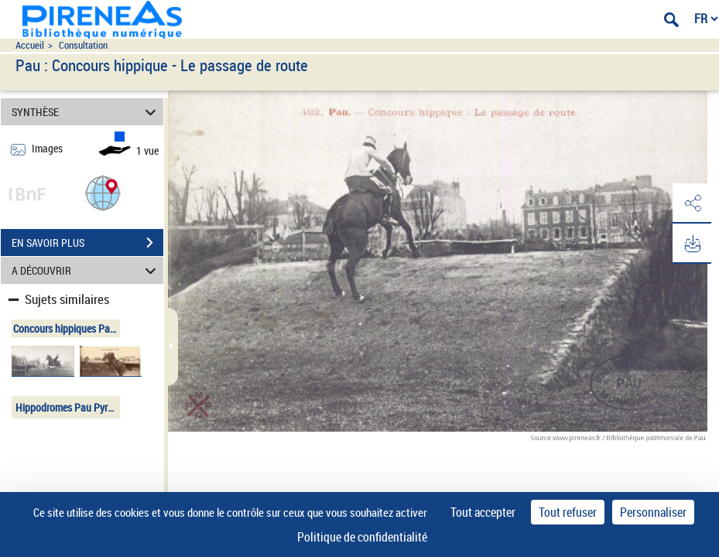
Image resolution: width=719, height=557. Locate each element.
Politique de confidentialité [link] (362, 536)
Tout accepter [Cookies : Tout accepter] (482, 512)
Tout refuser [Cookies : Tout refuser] (568, 512)
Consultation (83, 45)
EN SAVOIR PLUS (87, 243)
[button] (103, 192)
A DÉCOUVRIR (86, 270)
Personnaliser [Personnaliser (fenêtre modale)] (653, 512)
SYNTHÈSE (86, 111)
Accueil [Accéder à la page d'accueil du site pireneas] (29, 45)
